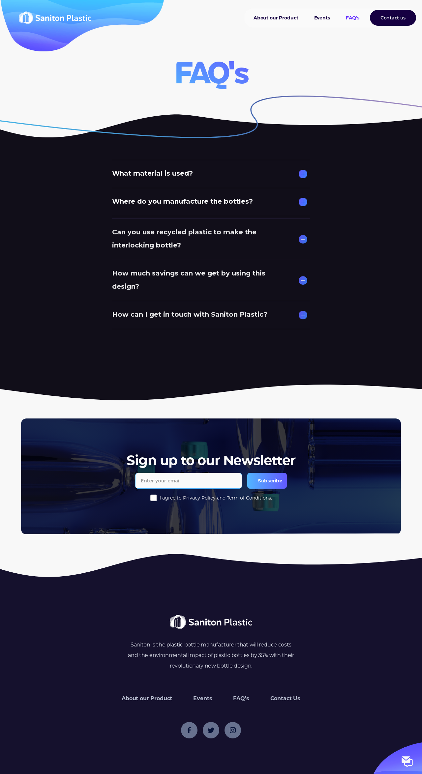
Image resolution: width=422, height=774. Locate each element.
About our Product (276, 18)
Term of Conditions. (249, 498)
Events (322, 18)
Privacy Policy (199, 498)
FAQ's (352, 18)
